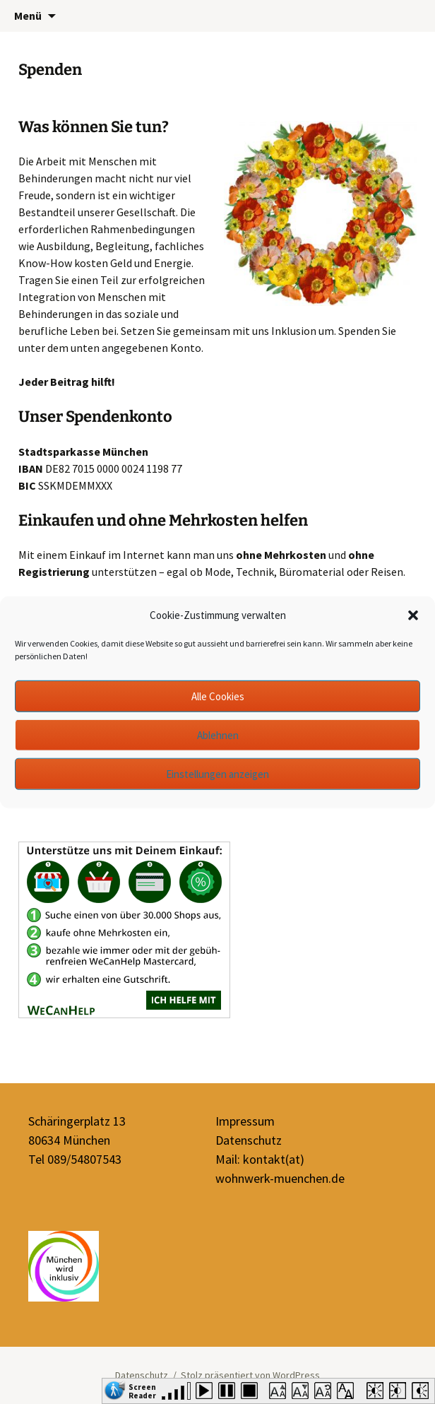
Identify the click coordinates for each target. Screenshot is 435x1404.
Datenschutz (248, 1140)
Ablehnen (218, 734)
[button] (413, 615)
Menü (28, 15)
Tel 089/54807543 (74, 1159)
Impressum (245, 1121)
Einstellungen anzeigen (217, 773)
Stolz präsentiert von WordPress (250, 1375)
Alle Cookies (217, 695)
